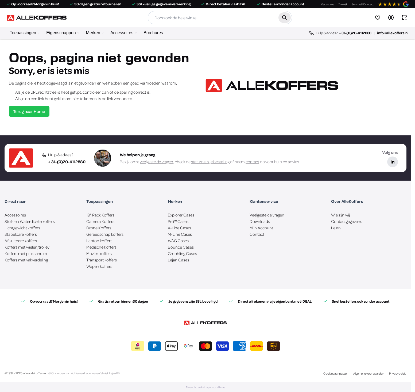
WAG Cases (178, 240)
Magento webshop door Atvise (205, 387)
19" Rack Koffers (100, 215)
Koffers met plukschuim (26, 253)
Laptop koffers (99, 240)
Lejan (336, 227)
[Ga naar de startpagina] (37, 18)
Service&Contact (363, 4)
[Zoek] (284, 17)
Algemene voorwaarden (368, 373)
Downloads (260, 221)
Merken (93, 33)
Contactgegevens (346, 221)
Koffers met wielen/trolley (27, 247)
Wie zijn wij (340, 215)
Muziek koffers (99, 253)
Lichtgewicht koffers (22, 227)
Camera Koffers (100, 221)
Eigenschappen (61, 33)
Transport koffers (101, 259)
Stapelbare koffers (21, 234)
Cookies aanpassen (335, 373)
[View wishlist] (377, 17)
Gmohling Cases (182, 253)
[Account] (391, 17)
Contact (257, 234)
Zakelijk (342, 4)
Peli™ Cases (178, 221)
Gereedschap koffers (104, 234)
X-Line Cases (179, 227)
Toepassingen (23, 33)
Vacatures (327, 4)
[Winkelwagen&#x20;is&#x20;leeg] (404, 17)
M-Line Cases (180, 234)
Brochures (153, 33)
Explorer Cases (181, 215)
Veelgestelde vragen (267, 215)
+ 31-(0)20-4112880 (355, 33)
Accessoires (121, 33)
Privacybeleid (397, 373)
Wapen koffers (99, 266)
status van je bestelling (210, 161)
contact (252, 161)
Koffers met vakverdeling (26, 259)
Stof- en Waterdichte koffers (30, 221)
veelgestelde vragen (156, 161)
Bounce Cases (181, 247)
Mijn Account (261, 227)
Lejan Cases (178, 259)
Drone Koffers (98, 227)
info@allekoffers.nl (392, 33)
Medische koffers (101, 247)
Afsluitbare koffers (21, 240)
